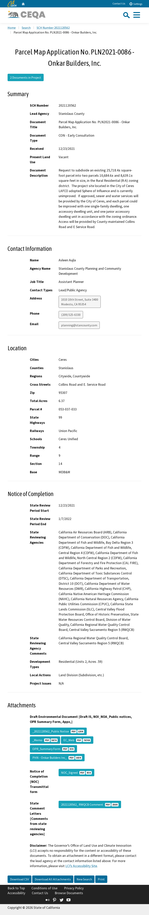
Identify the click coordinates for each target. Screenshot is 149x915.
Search (26, 28)
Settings (135, 4)
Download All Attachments (53, 879)
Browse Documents (69, 893)
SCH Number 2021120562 (53, 28)
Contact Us (119, 3)
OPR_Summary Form (53, 749)
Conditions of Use (44, 888)
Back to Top (16, 888)
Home (12, 28)
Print (101, 879)
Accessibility (16, 893)
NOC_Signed (76, 773)
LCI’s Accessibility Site (81, 866)
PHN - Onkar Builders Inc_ (57, 758)
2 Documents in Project (25, 77)
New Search (84, 879)
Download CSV (19, 879)
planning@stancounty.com (79, 325)
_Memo (45, 740)
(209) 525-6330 (71, 315)
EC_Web (77, 740)
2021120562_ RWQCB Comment (90, 804)
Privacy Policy (74, 888)
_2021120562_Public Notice (58, 731)
